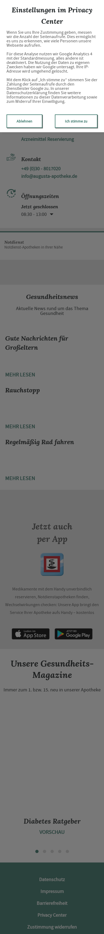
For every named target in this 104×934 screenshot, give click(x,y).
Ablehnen (24, 121)
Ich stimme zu (76, 121)
